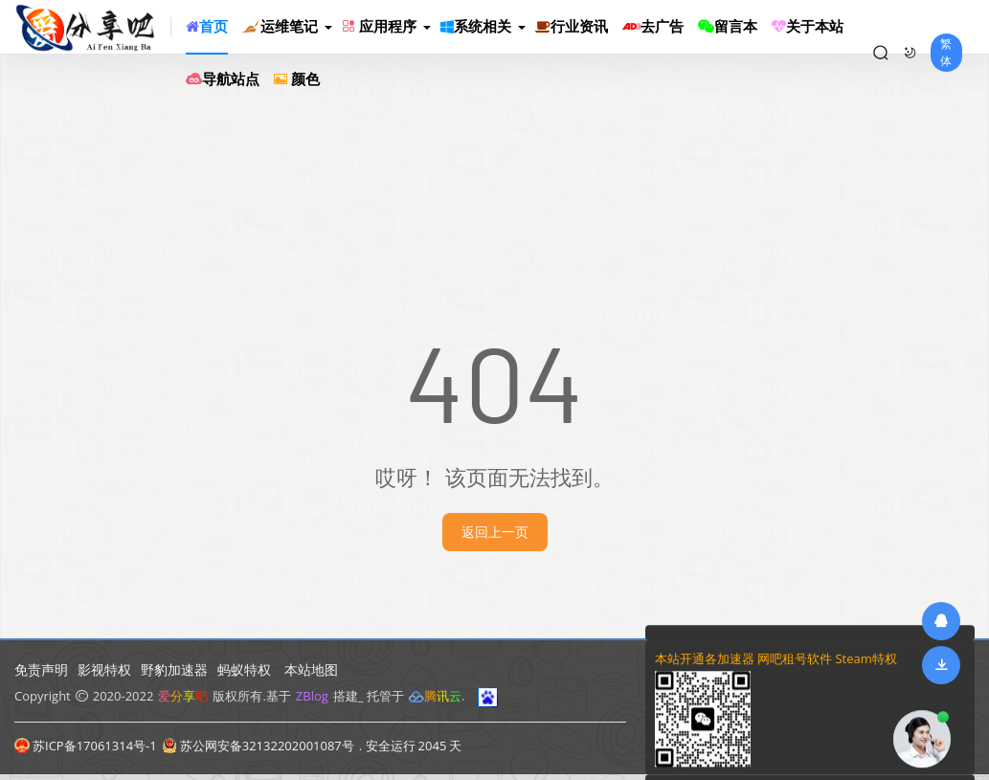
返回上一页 (494, 532)
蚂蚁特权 (244, 669)
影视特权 (104, 669)
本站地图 (311, 669)
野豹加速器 (174, 669)
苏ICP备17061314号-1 (85, 745)
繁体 (946, 51)
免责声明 (41, 669)
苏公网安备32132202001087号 (258, 745)
